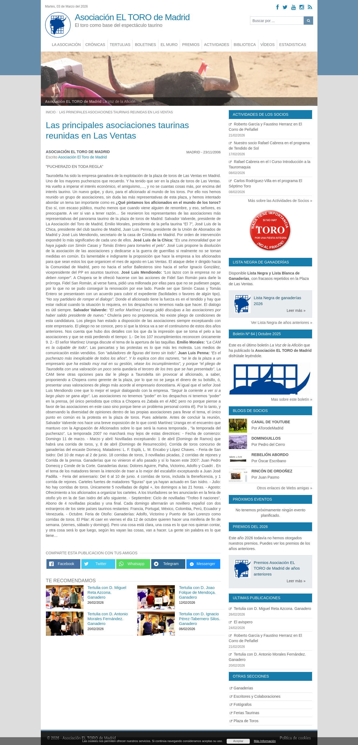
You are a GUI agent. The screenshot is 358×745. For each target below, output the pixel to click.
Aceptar (238, 741)
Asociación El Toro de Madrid (82, 157)
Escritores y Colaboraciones (255, 696)
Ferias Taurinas (244, 713)
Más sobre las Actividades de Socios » (280, 200)
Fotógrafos (241, 704)
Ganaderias (241, 688)
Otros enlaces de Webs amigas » (284, 488)
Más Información (265, 741)
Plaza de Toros (244, 721)
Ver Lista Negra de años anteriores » (281, 322)
